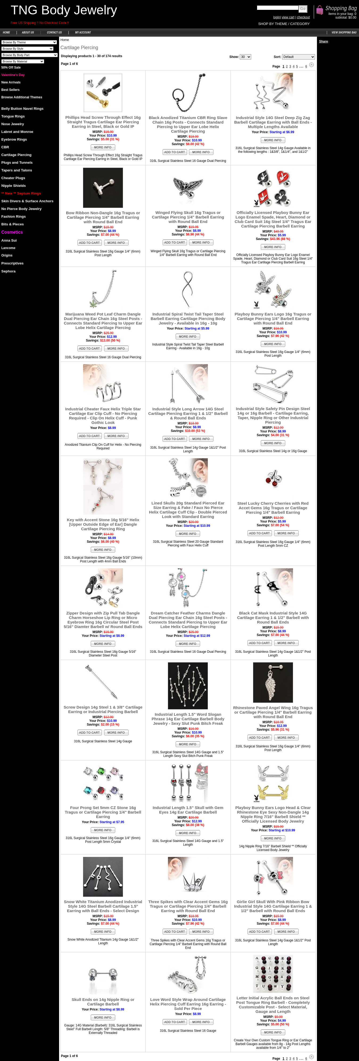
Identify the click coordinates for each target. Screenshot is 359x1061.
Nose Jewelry (12, 124)
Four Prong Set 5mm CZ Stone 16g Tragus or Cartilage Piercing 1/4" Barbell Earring (103, 812)
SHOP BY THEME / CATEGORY (284, 24)
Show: (234, 57)
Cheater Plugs (13, 178)
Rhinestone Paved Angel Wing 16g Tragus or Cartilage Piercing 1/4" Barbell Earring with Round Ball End (273, 712)
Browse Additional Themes (21, 97)
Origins (7, 255)
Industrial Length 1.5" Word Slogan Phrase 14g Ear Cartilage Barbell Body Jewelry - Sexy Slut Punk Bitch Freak (188, 719)
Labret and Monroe (17, 132)
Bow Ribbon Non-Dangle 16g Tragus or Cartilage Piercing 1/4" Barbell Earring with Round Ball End (103, 217)
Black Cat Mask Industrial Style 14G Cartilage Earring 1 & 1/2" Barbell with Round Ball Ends (273, 617)
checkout (303, 17)
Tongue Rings (13, 116)
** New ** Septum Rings (21, 193)
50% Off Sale (11, 67)
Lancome (8, 248)
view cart (288, 17)
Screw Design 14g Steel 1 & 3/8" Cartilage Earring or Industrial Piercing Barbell (103, 709)
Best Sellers (10, 90)
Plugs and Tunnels (17, 163)
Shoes (29, 42)
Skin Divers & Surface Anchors (27, 201)
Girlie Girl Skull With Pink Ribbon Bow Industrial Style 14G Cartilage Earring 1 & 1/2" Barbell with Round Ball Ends (273, 906)
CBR (5, 147)
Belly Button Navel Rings (22, 109)
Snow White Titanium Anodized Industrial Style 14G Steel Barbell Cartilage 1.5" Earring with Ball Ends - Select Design (103, 906)
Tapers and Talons (16, 170)
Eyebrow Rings (14, 139)
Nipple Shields (13, 186)
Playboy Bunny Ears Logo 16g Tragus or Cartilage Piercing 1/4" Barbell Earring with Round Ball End (273, 318)
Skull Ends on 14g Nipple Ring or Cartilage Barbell (103, 1001)
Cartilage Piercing (16, 155)
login (276, 17)
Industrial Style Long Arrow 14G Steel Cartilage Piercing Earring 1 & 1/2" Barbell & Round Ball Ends (188, 413)
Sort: (277, 57)
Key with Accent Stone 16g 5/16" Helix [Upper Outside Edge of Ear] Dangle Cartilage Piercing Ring (103, 524)
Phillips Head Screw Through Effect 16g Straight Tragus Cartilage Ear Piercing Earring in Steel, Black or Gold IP (103, 122)
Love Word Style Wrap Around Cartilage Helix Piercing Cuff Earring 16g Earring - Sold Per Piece (188, 1004)
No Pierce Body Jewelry (21, 209)
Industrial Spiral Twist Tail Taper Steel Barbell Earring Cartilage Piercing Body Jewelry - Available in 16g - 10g (188, 318)
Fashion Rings (13, 216)
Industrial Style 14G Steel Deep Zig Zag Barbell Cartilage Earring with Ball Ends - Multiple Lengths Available (273, 122)
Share (323, 41)
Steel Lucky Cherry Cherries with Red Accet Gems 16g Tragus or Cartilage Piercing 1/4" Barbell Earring (273, 508)
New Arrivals (10, 82)
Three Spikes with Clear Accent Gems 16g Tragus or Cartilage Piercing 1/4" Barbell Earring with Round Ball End (188, 906)
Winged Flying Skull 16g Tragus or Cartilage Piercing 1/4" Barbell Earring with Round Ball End (188, 217)
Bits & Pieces (12, 224)
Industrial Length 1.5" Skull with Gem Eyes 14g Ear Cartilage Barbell (188, 809)
